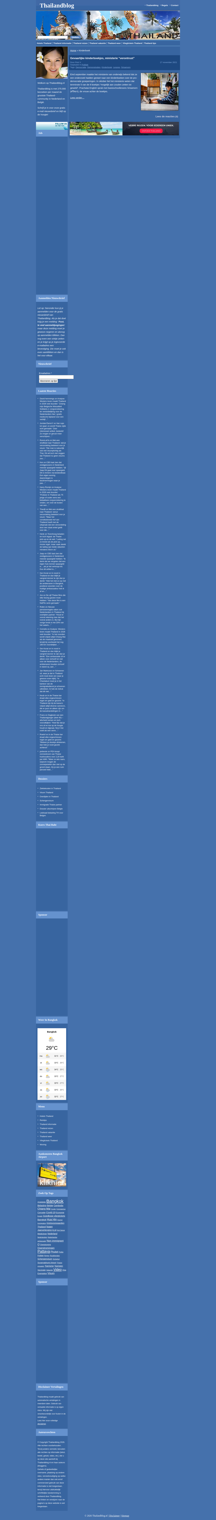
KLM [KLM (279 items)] (54, 1230)
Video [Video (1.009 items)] (57, 1269)
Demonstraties (93, 67)
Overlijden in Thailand (49, 796)
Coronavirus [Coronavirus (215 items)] (61, 1209)
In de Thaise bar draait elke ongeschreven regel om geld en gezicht (51, 698)
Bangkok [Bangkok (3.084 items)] (54, 1201)
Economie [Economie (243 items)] (60, 1213)
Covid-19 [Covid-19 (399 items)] (51, 1212)
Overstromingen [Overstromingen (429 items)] (46, 1248)
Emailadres (45, 373)
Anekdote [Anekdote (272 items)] (42, 1202)
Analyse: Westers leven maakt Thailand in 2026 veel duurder (53, 401)
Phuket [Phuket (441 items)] (54, 1251)
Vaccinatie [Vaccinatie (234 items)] (42, 1270)
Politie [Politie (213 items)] (61, 1252)
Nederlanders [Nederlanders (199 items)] (42, 1237)
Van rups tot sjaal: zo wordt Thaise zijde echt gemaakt (53, 426)
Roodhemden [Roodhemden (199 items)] (55, 1256)
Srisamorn (125, 67)
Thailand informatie (62, 43)
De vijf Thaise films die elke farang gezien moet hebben (53, 597)
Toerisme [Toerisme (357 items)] (49, 1266)
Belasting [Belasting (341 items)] (42, 1205)
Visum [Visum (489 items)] (51, 1273)
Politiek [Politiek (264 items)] (41, 1256)
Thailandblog (57, 5)
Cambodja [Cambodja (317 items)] (58, 1205)
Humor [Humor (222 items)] (60, 1220)
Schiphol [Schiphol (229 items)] (56, 1259)
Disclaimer (114, 1515)
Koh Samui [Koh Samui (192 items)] (61, 1230)
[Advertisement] (52, 216)
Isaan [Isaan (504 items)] (49, 1226)
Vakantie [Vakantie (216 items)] (49, 1270)
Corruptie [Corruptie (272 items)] (41, 1212)
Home (73, 50)
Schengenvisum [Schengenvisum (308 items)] (45, 1259)
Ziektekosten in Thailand (50, 788)
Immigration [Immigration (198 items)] (42, 1223)
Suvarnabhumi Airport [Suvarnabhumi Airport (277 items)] (47, 1262)
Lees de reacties (165, 116)
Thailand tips (150, 43)
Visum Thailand (46, 792)
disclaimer (42, 1424)
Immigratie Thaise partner (51, 805)
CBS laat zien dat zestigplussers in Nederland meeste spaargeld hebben (52, 465)
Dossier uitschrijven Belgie (51, 809)
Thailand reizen (80, 43)
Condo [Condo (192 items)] (53, 1209)
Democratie (81, 67)
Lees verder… (77, 97)
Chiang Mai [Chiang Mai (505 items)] (44, 1208)
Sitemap (125, 1515)
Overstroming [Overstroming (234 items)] (45, 1245)
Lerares (116, 67)
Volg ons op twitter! (52, 126)
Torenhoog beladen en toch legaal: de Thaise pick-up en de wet (52, 536)
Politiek (85, 65)
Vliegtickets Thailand (132, 43)
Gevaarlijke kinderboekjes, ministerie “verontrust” (102, 58)
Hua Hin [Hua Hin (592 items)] (52, 1219)
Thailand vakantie (97, 43)
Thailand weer (114, 43)
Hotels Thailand (44, 43)
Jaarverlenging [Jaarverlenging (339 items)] (45, 1230)
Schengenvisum (47, 800)
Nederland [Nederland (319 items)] (52, 1233)
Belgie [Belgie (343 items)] (50, 1205)
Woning (43, 1144)
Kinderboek (107, 67)
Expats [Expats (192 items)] (40, 1216)
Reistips (43, 1120)
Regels (165, 5)
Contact (174, 5)
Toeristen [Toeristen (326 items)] (58, 1266)
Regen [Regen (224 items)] (46, 1256)
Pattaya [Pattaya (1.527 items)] (44, 1251)
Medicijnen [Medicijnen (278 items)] (42, 1234)
